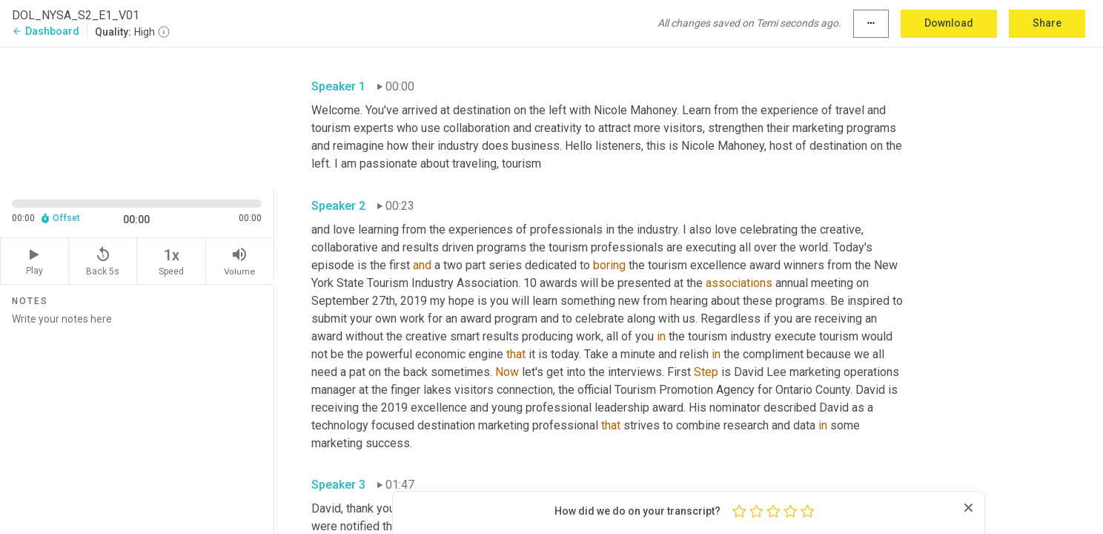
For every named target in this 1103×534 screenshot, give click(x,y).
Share (1047, 23)
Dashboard (45, 31)
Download (948, 23)
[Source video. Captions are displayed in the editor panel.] (137, 116)
